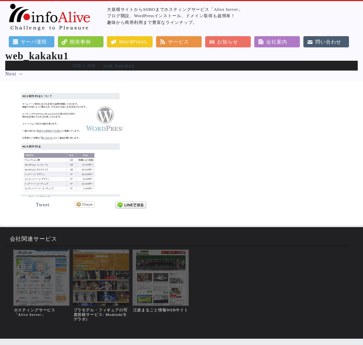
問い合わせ (328, 41)
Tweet (42, 204)
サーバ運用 (34, 41)
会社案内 (276, 41)
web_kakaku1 (118, 65)
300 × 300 (83, 65)
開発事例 (80, 41)
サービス (178, 41)
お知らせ (227, 41)
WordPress (133, 41)
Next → (14, 74)
